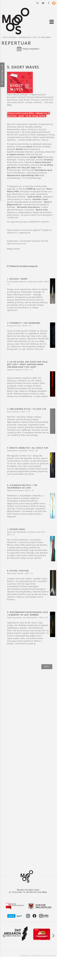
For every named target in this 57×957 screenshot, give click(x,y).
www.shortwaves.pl (16, 243)
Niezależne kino (25, 37)
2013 (35, 37)
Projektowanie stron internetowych (43, 955)
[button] (37, 3)
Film (5, 37)
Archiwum (13, 37)
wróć (47, 666)
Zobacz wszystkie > (31, 48)
